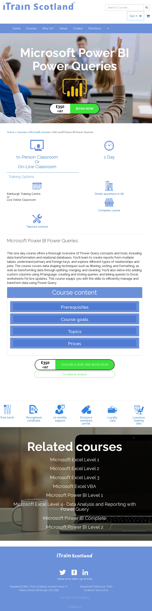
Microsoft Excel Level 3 (74, 477)
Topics (74, 331)
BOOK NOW (84, 108)
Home (16, 28)
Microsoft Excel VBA (74, 486)
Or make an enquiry (74, 374)
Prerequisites (75, 307)
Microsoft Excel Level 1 (74, 459)
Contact (78, 28)
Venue (63, 28)
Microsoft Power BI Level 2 (74, 527)
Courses (32, 28)
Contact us (74, 607)
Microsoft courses (39, 132)
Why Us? (48, 28)
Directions (94, 28)
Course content (74, 292)
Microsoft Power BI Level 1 (74, 495)
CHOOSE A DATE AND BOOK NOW (84, 364)
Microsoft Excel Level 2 (74, 468)
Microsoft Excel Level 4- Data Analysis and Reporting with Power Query (74, 506)
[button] (107, 28)
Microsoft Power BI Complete (74, 518)
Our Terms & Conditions (74, 597)
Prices (74, 343)
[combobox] (124, 7)
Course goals (74, 319)
